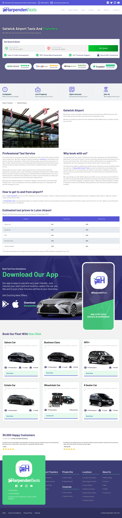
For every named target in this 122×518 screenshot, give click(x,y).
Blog (98, 10)
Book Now (9, 373)
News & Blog (108, 478)
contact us (43, 159)
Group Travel (48, 485)
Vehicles (46, 489)
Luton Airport (88, 485)
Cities (83, 10)
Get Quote (103, 48)
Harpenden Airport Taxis (81, 168)
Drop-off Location (56, 47)
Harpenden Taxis (9, 201)
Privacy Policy (28, 513)
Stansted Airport (89, 496)
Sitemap (37, 513)
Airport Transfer (73, 10)
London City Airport (90, 478)
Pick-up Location (13, 47)
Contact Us (116, 10)
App (105, 485)
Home (63, 10)
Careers (106, 481)
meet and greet (12, 196)
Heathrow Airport (89, 489)
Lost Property (41, 94)
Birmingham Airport (90, 481)
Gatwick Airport (89, 500)
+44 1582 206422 (13, 493)
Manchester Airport (90, 493)
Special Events (68, 481)
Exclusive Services (49, 481)
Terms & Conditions (14, 513)
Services (91, 10)
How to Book (48, 478)
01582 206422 (12, 490)
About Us (106, 10)
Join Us (107, 94)
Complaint (6, 94)
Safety (106, 489)
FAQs (4, 513)
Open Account (75, 94)
